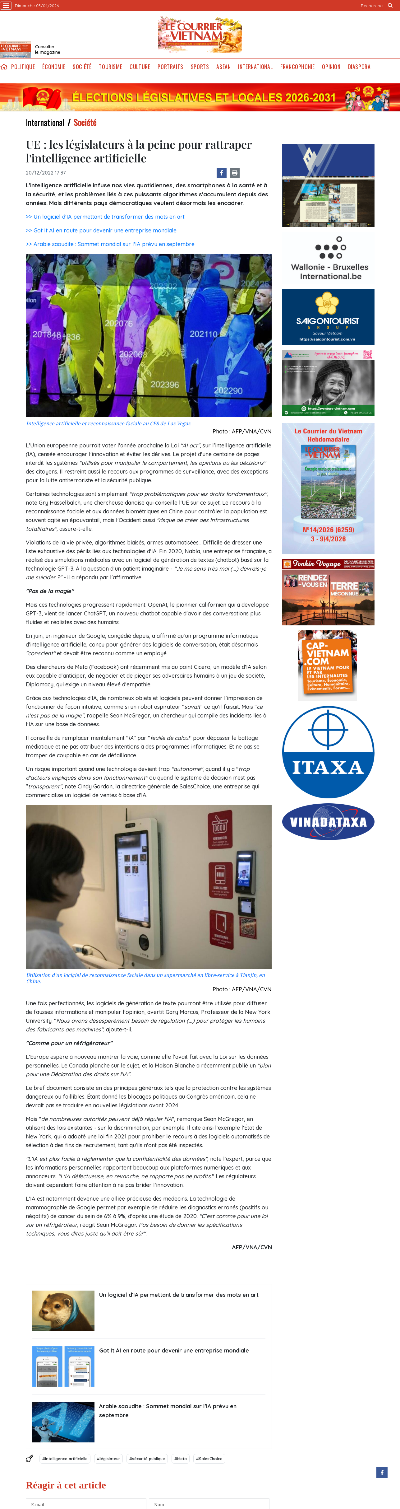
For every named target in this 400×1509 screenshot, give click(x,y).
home (3, 67)
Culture (140, 67)
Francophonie (297, 67)
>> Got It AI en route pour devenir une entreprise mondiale (101, 230)
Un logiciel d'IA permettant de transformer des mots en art (179, 1294)
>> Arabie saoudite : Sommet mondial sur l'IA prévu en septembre (110, 244)
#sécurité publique (147, 1458)
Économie (53, 67)
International (255, 67)
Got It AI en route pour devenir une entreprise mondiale (174, 1350)
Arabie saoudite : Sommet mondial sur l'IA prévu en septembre (168, 1411)
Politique (23, 67)
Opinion (331, 67)
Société (82, 67)
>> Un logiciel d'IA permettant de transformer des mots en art (105, 216)
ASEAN (223, 67)
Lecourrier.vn (200, 34)
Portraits (170, 67)
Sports (200, 67)
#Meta (180, 1458)
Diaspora (359, 67)
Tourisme (110, 67)
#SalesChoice (209, 1458)
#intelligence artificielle (65, 1458)
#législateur (108, 1458)
